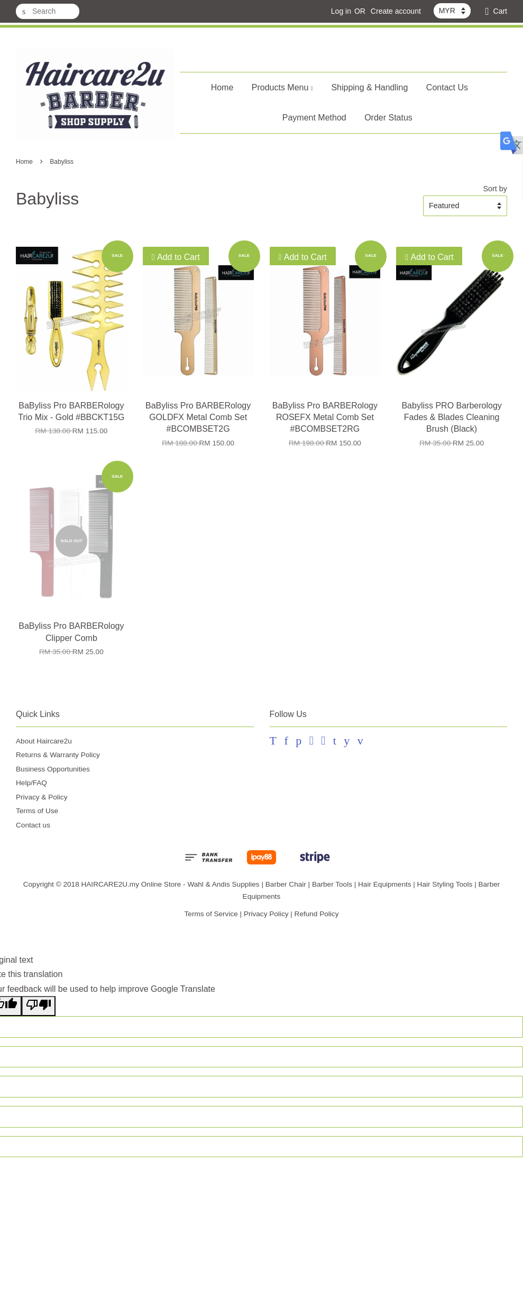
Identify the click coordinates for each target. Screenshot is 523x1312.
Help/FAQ (31, 783)
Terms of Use (37, 811)
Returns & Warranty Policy (58, 755)
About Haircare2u (44, 741)
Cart (500, 11)
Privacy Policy (266, 914)
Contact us (33, 825)
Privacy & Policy (41, 797)
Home (222, 87)
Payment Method (314, 117)
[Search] (47, 11)
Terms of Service (211, 914)
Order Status (388, 117)
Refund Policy (317, 914)
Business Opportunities (53, 769)
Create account (396, 11)
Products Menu (282, 87)
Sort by (495, 188)
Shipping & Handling (369, 87)
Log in (341, 11)
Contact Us (447, 87)
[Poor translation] (39, 1006)
